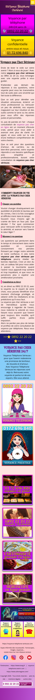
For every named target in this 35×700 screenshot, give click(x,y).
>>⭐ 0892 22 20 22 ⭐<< (17, 339)
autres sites (27, 679)
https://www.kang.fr (18, 665)
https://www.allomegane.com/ (17, 671)
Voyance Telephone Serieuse (17, 8)
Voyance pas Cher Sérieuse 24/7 (17, 349)
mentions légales (14, 679)
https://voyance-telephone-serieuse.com (17, 644)
